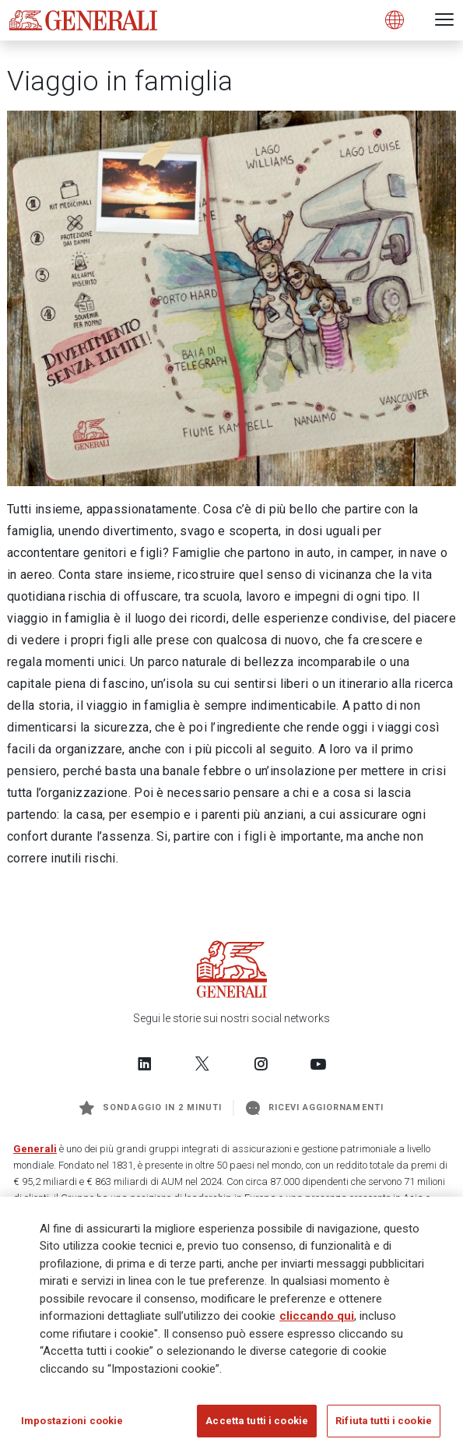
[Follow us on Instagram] (260, 1063)
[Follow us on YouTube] (318, 1063)
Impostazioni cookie (72, 1421)
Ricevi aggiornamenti (315, 1108)
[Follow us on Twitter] (202, 1063)
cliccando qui (316, 1316)
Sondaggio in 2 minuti (150, 1108)
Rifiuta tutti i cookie (383, 1421)
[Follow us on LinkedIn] (144, 1063)
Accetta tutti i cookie (256, 1421)
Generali (35, 1149)
